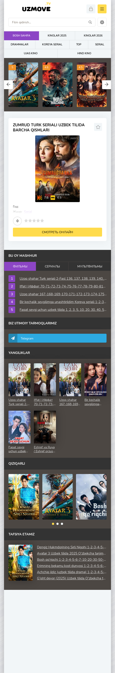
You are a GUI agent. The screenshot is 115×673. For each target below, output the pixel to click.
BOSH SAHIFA (21, 35)
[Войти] (90, 8)
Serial (28, 212)
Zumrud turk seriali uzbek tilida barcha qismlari (49, 128)
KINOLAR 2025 (57, 35)
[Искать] (90, 22)
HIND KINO (84, 53)
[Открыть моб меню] (102, 8)
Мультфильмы (89, 266)
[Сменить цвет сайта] (102, 22)
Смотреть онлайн (57, 232)
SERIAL (99, 44)
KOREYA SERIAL (52, 44)
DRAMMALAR (19, 44)
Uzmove (36, 8)
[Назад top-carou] (8, 84)
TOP (78, 44)
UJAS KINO (30, 53)
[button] (53, 524)
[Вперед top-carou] (106, 84)
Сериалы (52, 266)
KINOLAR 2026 (93, 35)
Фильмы (20, 266)
